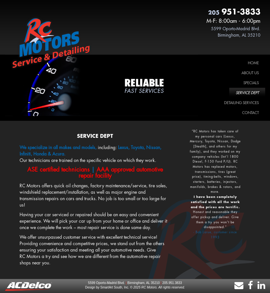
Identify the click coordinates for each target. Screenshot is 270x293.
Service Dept (247, 93)
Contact (250, 113)
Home (253, 63)
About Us (250, 73)
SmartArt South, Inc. (114, 287)
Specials (251, 83)
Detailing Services (241, 103)
